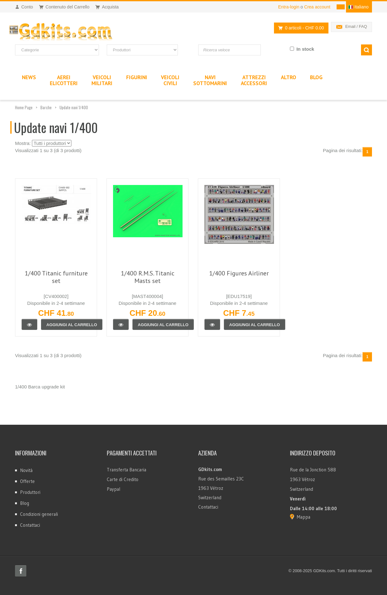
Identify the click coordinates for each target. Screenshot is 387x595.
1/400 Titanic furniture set (56, 277)
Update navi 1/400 (73, 107)
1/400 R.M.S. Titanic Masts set (147, 277)
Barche (46, 107)
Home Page (24, 107)
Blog (24, 503)
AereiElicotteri (64, 80)
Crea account (317, 6)
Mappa (303, 517)
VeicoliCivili (170, 80)
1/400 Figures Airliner (239, 273)
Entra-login (288, 6)
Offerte (27, 481)
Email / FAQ (356, 26)
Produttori (30, 492)
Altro (288, 77)
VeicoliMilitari (101, 80)
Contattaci (30, 525)
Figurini (136, 77)
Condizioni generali (39, 514)
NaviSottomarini (210, 80)
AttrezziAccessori (254, 80)
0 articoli (299, 28)
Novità (26, 470)
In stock (305, 49)
